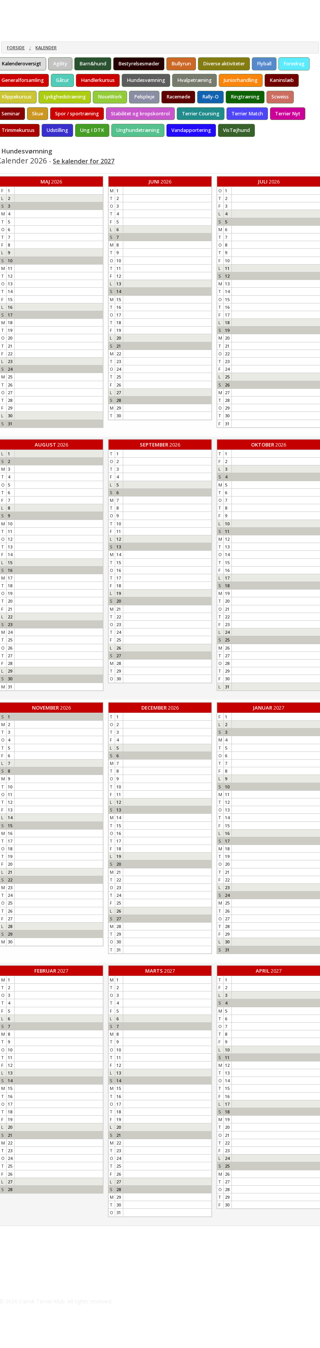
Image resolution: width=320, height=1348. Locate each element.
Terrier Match (247, 113)
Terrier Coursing (200, 113)
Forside (16, 47)
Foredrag (294, 63)
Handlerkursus (98, 80)
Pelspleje (144, 96)
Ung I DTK (92, 130)
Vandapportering (191, 130)
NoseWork (110, 96)
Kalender (46, 47)
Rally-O (210, 96)
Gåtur (62, 80)
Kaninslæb (282, 80)
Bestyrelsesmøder (138, 63)
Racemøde (178, 96)
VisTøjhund (236, 130)
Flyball (264, 63)
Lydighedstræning (65, 96)
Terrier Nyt (287, 113)
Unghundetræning (137, 130)
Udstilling (57, 130)
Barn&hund (92, 63)
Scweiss (280, 96)
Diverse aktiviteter (224, 63)
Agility (60, 63)
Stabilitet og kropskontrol (140, 113)
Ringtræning (245, 96)
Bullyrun (181, 63)
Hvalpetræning (194, 80)
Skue (37, 113)
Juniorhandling (241, 80)
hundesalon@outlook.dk (41, 1286)
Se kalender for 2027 (83, 161)
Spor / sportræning (77, 113)
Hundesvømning (146, 80)
